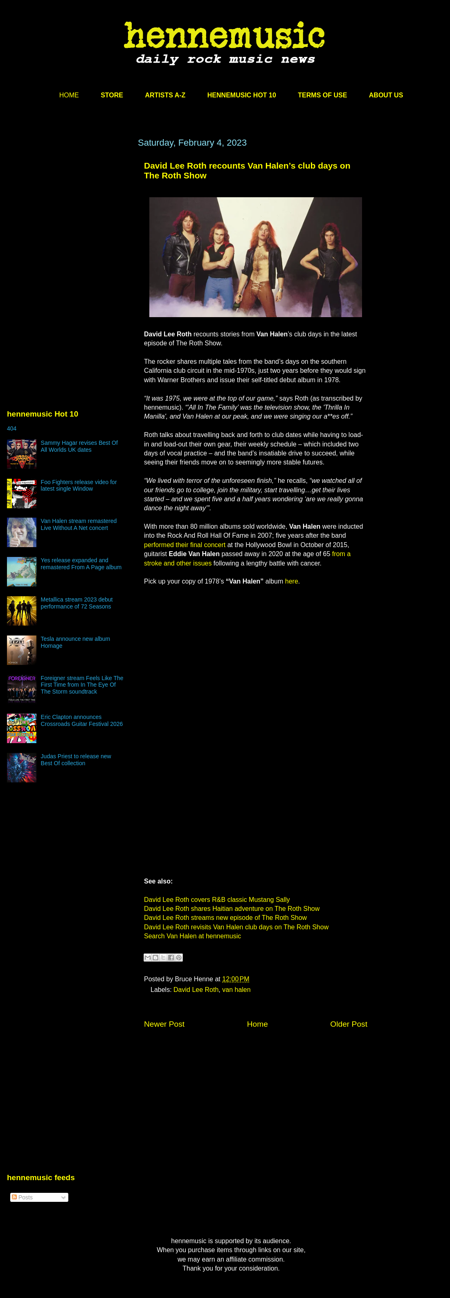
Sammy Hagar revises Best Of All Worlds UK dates (79, 446)
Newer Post (164, 1024)
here (291, 581)
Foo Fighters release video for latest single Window (79, 485)
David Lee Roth (195, 989)
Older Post (348, 1024)
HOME (69, 95)
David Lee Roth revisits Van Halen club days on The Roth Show (236, 927)
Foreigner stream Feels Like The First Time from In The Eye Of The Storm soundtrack (82, 685)
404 (11, 428)
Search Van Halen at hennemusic (192, 936)
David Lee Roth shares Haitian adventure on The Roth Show (232, 908)
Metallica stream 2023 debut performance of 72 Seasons (77, 603)
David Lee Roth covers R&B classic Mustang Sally (217, 899)
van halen (236, 989)
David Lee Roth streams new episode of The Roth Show (225, 917)
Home (257, 1024)
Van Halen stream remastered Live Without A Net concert (79, 524)
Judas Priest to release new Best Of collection (76, 759)
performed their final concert (184, 544)
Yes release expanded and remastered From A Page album (81, 563)
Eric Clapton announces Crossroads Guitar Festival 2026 (82, 720)
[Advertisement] (68, 216)
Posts (22, 1197)
